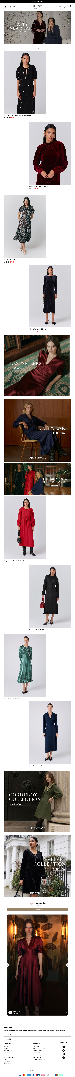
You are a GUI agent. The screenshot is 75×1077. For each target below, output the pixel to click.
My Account (7, 1052)
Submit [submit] (9, 1039)
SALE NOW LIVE (37, 1)
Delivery (6, 1046)
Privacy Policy (37, 1055)
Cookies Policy (37, 1057)
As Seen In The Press (39, 1048)
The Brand (36, 1046)
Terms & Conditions (38, 1050)
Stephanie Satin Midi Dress (38, 630)
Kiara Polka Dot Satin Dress (13, 699)
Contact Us (7, 1061)
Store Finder (7, 1063)
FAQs (5, 1059)
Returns (6, 1048)
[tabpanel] (37, 29)
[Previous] (6, 30)
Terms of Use (36, 1052)
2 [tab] (39, 49)
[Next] (69, 30)
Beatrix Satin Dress (11, 260)
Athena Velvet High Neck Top (39, 186)
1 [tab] (36, 49)
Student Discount (8, 1055)
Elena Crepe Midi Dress (37, 766)
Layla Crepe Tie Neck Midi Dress (15, 561)
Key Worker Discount (9, 1057)
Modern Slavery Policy (39, 1059)
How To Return (8, 1050)
